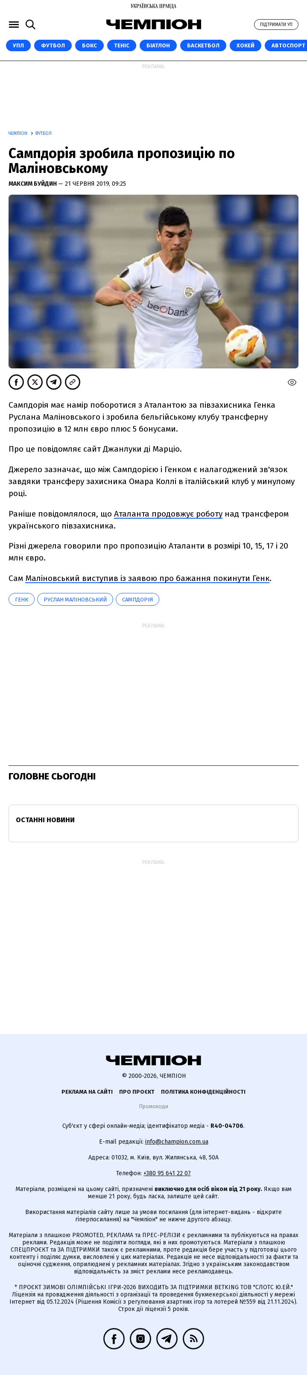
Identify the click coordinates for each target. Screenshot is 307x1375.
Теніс (121, 45)
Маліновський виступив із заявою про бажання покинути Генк (147, 578)
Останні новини (45, 820)
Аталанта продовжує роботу (168, 514)
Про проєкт (137, 1092)
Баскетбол (203, 45)
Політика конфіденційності (203, 1092)
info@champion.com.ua (176, 1141)
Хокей (245, 45)
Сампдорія (137, 599)
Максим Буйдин (33, 183)
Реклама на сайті (87, 1092)
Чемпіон (19, 133)
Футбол (53, 45)
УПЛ (18, 45)
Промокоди (153, 1106)
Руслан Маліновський (75, 599)
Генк (21, 599)
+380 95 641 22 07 (167, 1173)
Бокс (89, 45)
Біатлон (158, 45)
